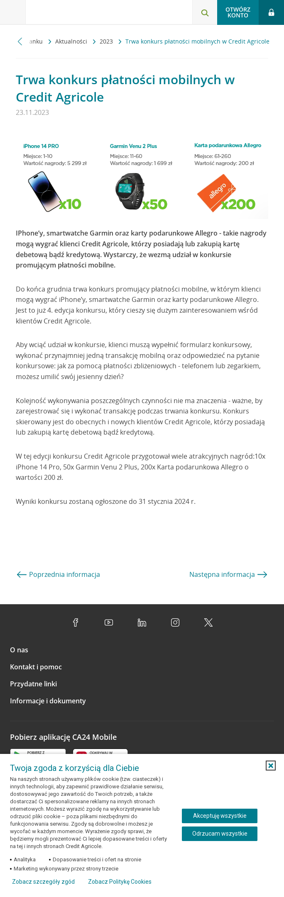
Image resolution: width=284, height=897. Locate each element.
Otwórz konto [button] (237, 12)
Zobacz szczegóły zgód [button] (43, 881)
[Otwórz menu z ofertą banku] (13, 12)
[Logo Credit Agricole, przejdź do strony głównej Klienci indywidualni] (62, 14)
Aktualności (72, 41)
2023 (107, 41)
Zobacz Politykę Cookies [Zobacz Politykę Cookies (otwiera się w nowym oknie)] (120, 881)
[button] (270, 765)
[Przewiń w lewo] (20, 41)
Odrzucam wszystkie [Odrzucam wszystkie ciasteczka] (219, 833)
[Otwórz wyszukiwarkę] (204, 12)
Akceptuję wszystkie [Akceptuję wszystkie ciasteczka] (220, 815)
